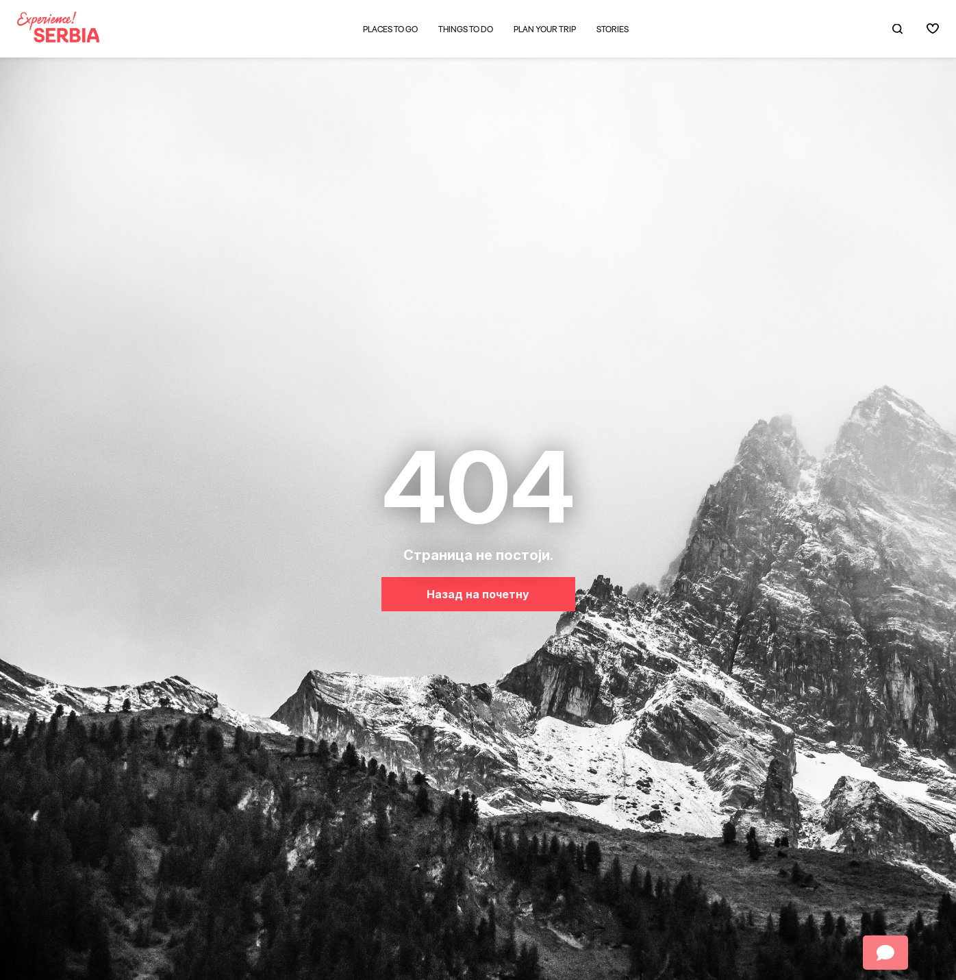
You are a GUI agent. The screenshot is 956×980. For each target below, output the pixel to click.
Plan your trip (545, 30)
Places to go (390, 29)
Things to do (465, 30)
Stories (612, 30)
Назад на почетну (478, 594)
